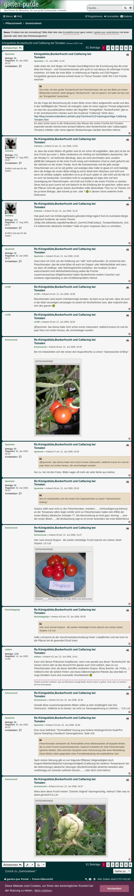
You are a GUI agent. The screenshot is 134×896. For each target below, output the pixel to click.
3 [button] (112, 48)
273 (15, 155)
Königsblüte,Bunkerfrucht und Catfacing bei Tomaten (33, 43)
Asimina (9, 151)
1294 (16, 654)
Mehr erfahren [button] (43, 890)
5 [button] (121, 48)
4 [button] (117, 48)
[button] (130, 47)
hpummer (10, 54)
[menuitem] (18, 16)
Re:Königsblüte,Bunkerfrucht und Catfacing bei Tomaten (65, 141)
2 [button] (108, 48)
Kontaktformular (71, 32)
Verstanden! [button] (114, 888)
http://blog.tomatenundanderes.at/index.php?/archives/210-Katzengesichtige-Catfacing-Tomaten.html (80, 118)
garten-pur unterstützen (107, 32)
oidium (8, 649)
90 (15, 58)
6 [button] (126, 48)
